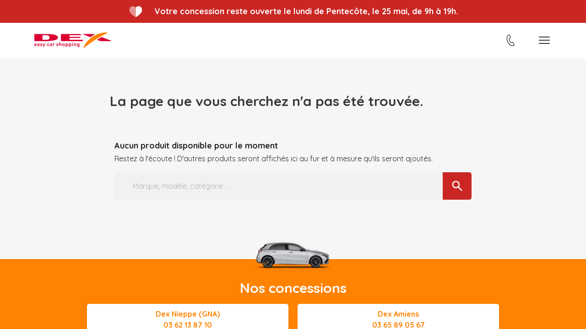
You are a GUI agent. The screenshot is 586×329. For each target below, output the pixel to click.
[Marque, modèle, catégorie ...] (293, 186)
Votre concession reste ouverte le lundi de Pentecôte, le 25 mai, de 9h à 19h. (306, 11)
